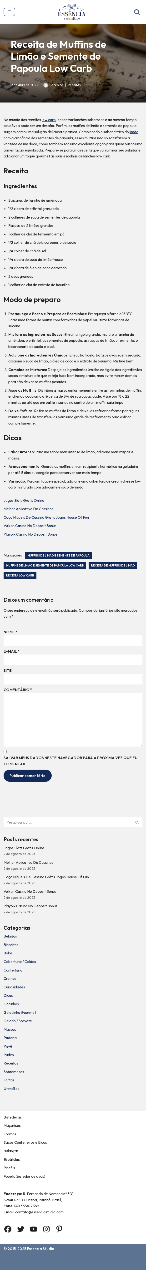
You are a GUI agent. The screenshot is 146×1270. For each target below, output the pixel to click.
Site (8, 670)
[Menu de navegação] (9, 12)
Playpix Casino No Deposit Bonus (30, 534)
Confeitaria (13, 970)
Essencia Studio (40, 1248)
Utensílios (11, 1088)
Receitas (74, 85)
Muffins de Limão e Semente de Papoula (58, 555)
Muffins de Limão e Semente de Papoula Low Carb (45, 565)
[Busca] (137, 12)
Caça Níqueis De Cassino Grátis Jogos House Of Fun (46, 517)
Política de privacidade (25, 1265)
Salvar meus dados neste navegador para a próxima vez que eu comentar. (70, 760)
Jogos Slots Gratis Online (24, 500)
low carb (49, 119)
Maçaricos (12, 1125)
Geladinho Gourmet (20, 1012)
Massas (10, 1029)
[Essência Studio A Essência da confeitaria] (73, 12)
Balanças (11, 1150)
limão (134, 131)
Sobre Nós (30, 1258)
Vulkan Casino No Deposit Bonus (30, 525)
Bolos (8, 953)
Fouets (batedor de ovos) (24, 1176)
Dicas (8, 995)
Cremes (10, 978)
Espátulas (12, 1159)
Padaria (10, 1037)
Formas (10, 1134)
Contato (53, 1258)
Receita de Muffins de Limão (113, 565)
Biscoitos (11, 944)
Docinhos (11, 1003)
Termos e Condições (85, 1258)
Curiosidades (14, 987)
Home (10, 1258)
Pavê (8, 1046)
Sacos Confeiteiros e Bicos (25, 1142)
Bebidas (10, 936)
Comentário (18, 689)
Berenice (56, 85)
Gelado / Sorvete (18, 1020)
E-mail (12, 651)
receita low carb (20, 575)
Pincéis (9, 1167)
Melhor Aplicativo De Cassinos (28, 508)
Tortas (9, 1080)
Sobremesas (14, 1071)
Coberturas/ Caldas (20, 961)
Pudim (9, 1054)
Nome (11, 632)
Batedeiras (13, 1117)
